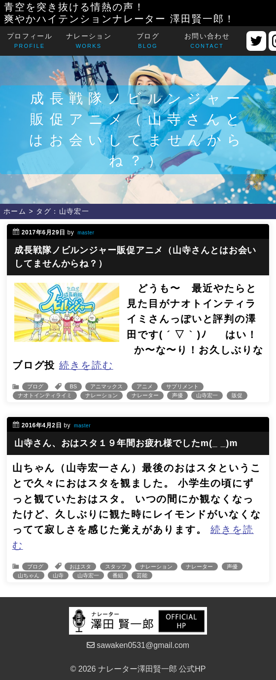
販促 (237, 395)
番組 (117, 575)
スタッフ (116, 566)
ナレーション (101, 395)
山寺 (58, 575)
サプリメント (182, 386)
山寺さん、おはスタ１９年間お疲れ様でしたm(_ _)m (126, 443)
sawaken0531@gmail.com (138, 645)
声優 (177, 395)
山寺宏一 (207, 395)
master (85, 232)
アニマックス (106, 386)
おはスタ (80, 566)
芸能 (142, 575)
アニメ (145, 386)
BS (73, 386)
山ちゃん (28, 575)
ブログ (35, 386)
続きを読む (86, 365)
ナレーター (145, 395)
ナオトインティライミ (45, 395)
